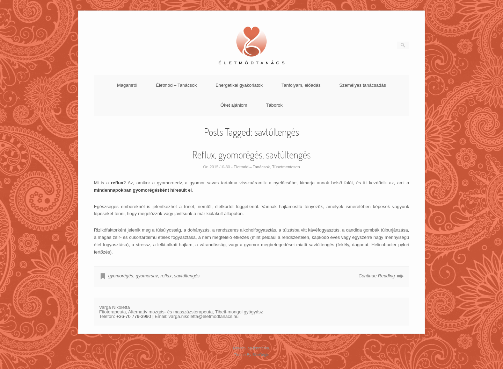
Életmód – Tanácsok (176, 85)
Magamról (127, 85)
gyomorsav (147, 275)
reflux (166, 275)
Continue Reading (376, 275)
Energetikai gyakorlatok (239, 85)
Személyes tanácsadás (362, 85)
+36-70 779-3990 (133, 316)
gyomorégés (120, 275)
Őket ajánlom (233, 105)
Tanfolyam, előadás (301, 85)
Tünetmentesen (286, 167)
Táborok (274, 105)
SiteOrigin (260, 355)
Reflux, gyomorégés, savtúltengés (251, 154)
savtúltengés (186, 275)
